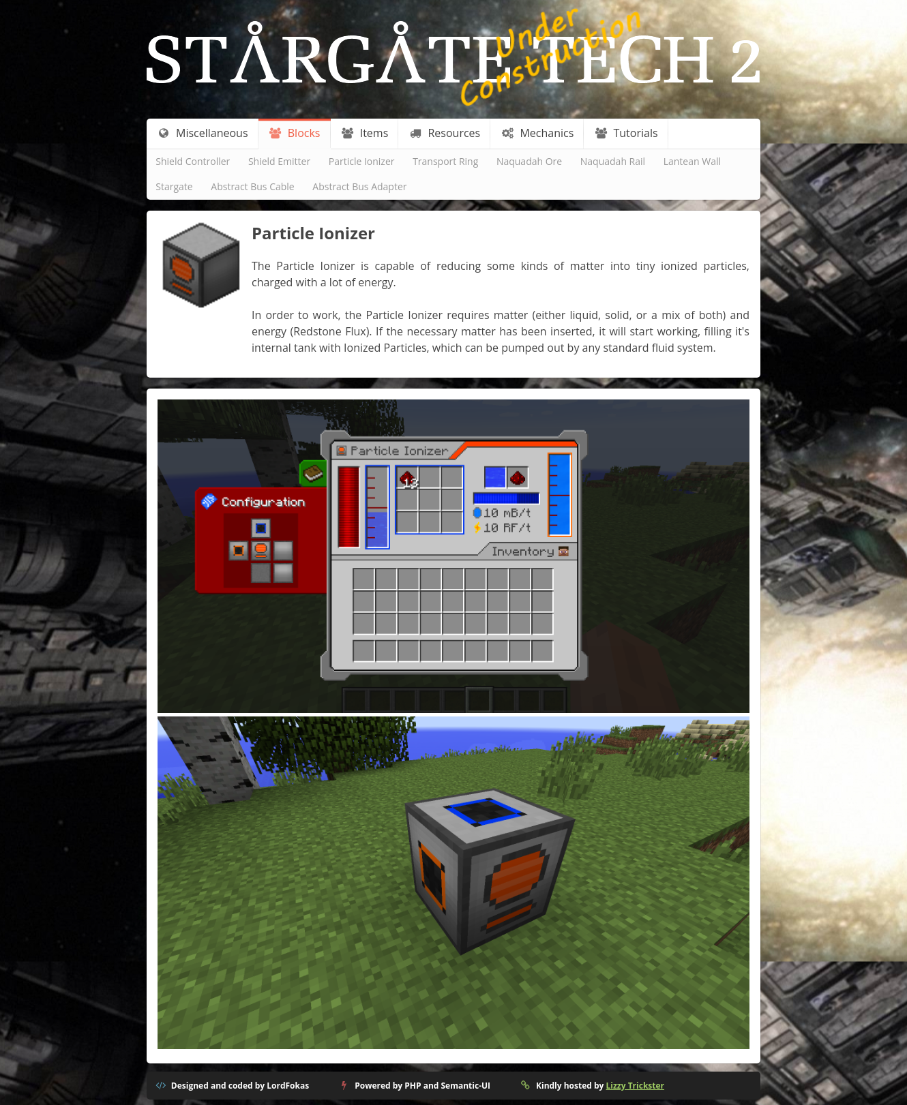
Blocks (295, 132)
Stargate (173, 186)
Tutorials (626, 132)
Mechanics (537, 132)
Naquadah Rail (612, 161)
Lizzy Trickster (635, 1085)
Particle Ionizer (362, 161)
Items (364, 132)
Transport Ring (445, 161)
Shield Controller (192, 161)
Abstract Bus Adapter (359, 186)
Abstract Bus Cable (252, 186)
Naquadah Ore (529, 161)
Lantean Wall (692, 161)
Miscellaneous (202, 132)
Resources (445, 132)
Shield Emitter (279, 161)
